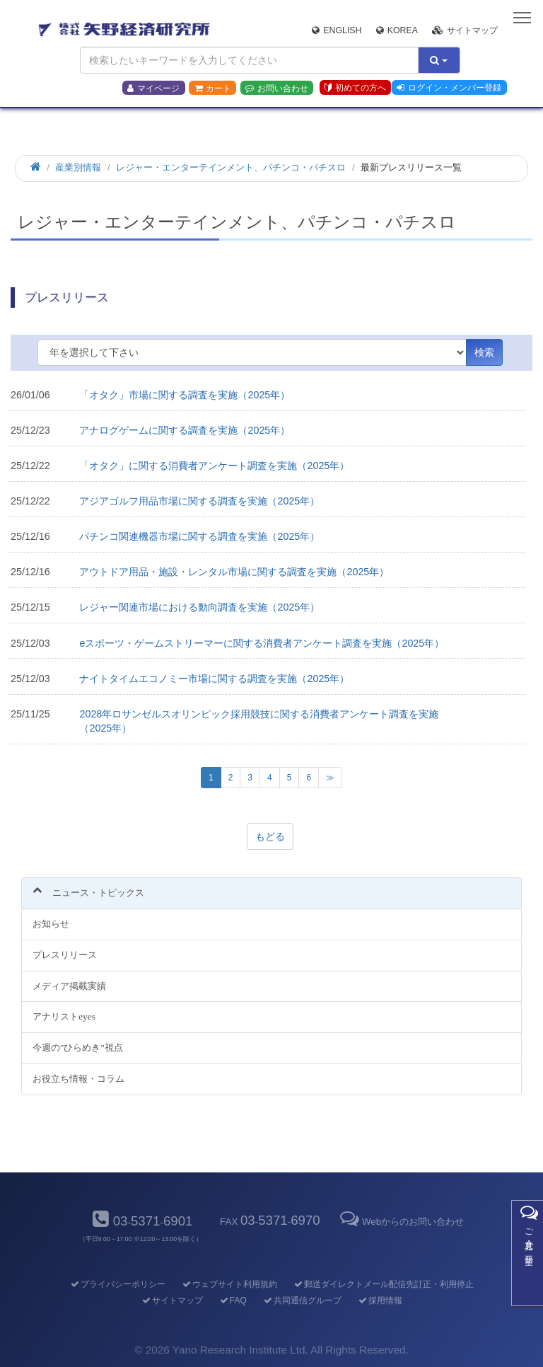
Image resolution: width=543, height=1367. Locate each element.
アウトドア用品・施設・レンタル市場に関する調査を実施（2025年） (234, 571)
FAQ (232, 1300)
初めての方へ (355, 88)
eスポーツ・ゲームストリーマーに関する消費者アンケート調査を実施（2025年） (261, 643)
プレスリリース (65, 955)
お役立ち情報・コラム (78, 1078)
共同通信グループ (301, 1300)
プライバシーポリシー (117, 1284)
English (336, 30)
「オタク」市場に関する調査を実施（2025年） (184, 394)
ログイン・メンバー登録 (449, 88)
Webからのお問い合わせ (401, 1221)
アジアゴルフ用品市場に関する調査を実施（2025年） (199, 501)
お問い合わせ (276, 88)
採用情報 (379, 1300)
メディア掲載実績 (69, 986)
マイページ (153, 88)
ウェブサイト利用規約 (228, 1284)
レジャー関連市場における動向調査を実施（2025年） (199, 607)
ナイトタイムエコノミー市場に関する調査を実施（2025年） (214, 678)
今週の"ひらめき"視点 (78, 1047)
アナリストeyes (64, 1016)
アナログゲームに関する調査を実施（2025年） (184, 430)
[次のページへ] (330, 777)
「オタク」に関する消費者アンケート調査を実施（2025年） (214, 465)
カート (212, 88)
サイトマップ (465, 30)
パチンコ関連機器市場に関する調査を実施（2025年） (199, 536)
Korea (397, 30)
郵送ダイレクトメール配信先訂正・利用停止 (383, 1284)
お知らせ (51, 923)
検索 (484, 352)
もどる (270, 836)
